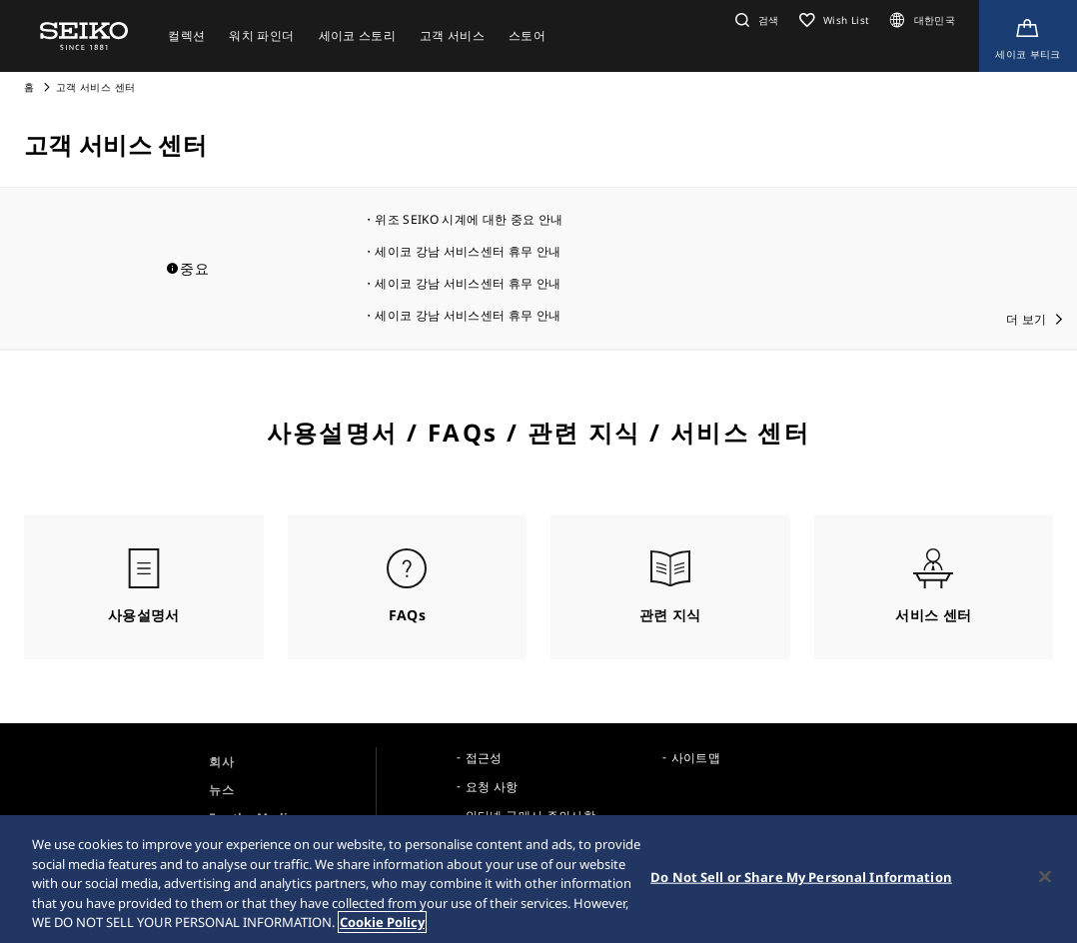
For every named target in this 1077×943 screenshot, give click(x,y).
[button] (754, 20)
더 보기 (1026, 319)
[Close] (1045, 877)
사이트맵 (695, 757)
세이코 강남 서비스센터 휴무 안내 (467, 251)
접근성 (484, 757)
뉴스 (221, 789)
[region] (538, 879)
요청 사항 (492, 786)
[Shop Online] (1028, 36)
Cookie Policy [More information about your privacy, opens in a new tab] (382, 922)
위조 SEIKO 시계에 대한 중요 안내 (468, 219)
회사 (221, 761)
